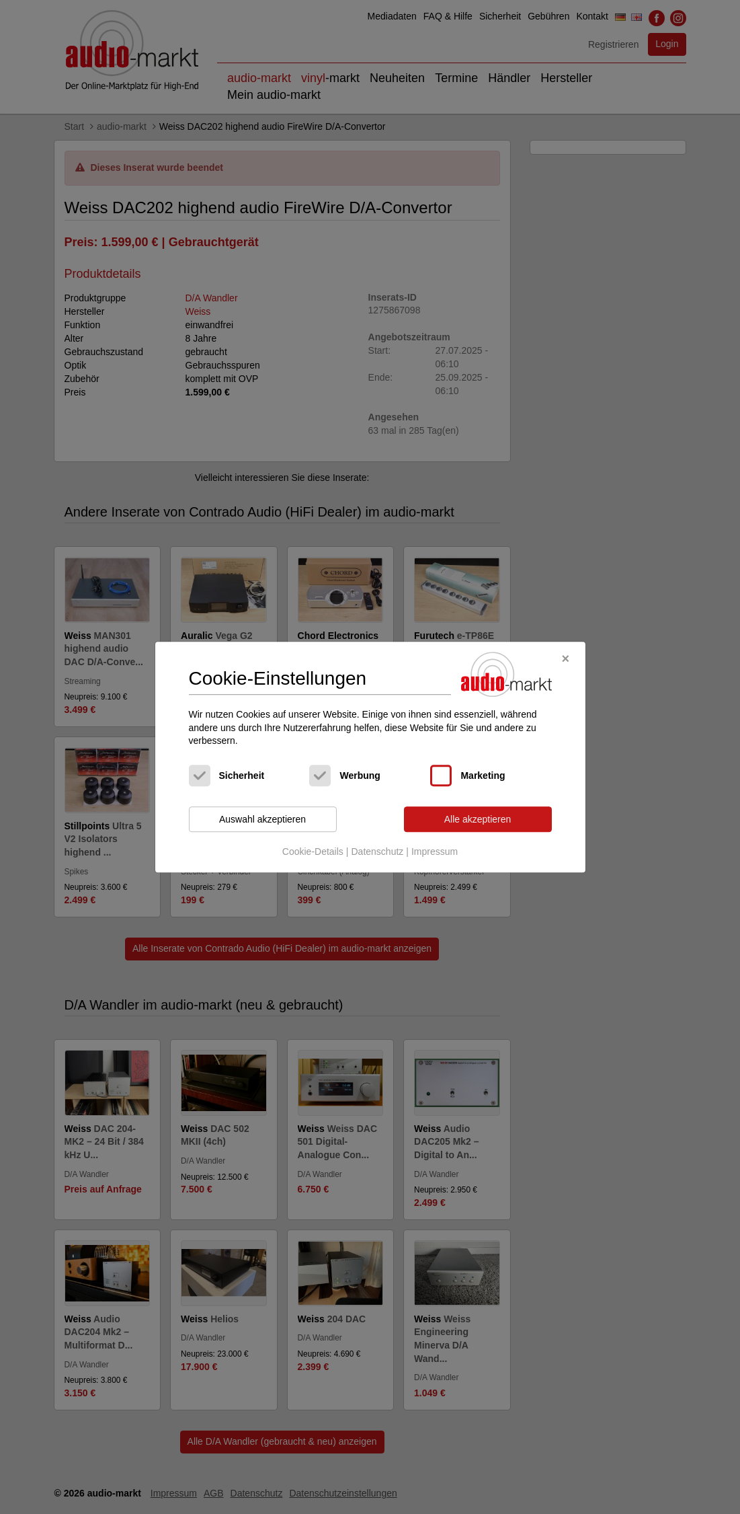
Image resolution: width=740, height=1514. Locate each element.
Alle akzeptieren (477, 819)
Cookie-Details (312, 852)
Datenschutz (377, 852)
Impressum (434, 852)
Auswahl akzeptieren (262, 819)
